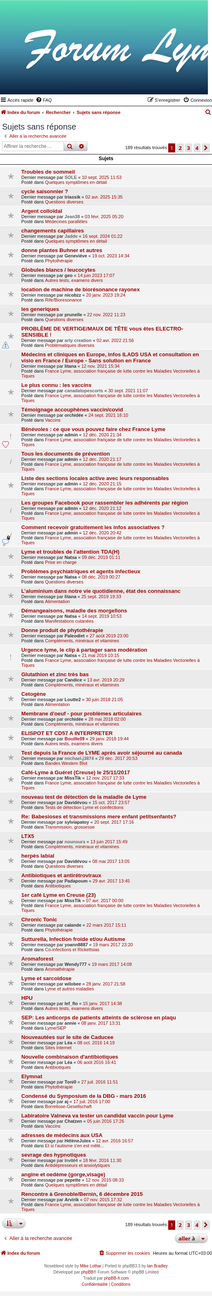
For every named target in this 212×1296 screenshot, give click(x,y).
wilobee (73, 983)
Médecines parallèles (66, 221)
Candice (73, 679)
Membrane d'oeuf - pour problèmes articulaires (81, 714)
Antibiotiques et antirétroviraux (61, 875)
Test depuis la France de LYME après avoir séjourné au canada (101, 753)
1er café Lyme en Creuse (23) (58, 895)
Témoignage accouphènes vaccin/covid (72, 410)
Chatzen (73, 1121)
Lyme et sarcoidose (46, 978)
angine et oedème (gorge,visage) (63, 1174)
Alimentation (57, 601)
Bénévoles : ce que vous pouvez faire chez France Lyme (93, 429)
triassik (73, 196)
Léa (68, 1042)
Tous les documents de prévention (65, 454)
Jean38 (72, 216)
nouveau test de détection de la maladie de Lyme (84, 797)
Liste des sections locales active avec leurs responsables (95, 478)
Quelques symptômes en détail (76, 182)
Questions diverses (64, 201)
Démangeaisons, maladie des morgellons (74, 611)
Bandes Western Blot (66, 763)
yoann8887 (76, 944)
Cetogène (33, 694)
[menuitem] (44, 100)
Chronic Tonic (39, 919)
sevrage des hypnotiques (53, 1155)
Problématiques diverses (69, 345)
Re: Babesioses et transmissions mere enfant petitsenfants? (98, 816)
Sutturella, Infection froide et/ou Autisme (73, 939)
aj (66, 1101)
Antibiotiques (58, 885)
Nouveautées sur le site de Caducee (67, 1037)
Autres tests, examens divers (74, 280)
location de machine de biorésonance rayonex (80, 289)
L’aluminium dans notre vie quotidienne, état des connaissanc (100, 591)
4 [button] (197, 148)
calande (73, 925)
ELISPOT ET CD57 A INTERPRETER (67, 733)
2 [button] (180, 148)
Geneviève (76, 255)
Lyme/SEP (55, 1028)
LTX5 (27, 836)
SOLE (71, 177)
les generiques (40, 309)
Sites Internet (58, 1047)
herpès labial (37, 856)
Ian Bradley (157, 1266)
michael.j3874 (79, 758)
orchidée (74, 415)
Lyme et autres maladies (69, 988)
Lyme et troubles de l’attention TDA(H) (70, 552)
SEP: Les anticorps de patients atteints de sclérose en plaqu (98, 1017)
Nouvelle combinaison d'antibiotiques (69, 1057)
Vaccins (53, 420)
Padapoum (76, 880)
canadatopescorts (84, 390)
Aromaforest (37, 959)
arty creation (78, 340)
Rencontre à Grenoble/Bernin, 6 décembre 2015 (82, 1194)
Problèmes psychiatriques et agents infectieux (80, 571)
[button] (206, 147)
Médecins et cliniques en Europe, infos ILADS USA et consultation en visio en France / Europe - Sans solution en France (110, 357)
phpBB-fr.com (116, 1278)
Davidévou (76, 802)
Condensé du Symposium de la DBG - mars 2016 (83, 1096)
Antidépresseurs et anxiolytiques (77, 1165)
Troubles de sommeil (48, 172)
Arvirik (72, 1199)
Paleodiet (75, 635)
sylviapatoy (77, 822)
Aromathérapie (59, 969)
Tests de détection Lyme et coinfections (84, 807)
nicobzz (73, 295)
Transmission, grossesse (70, 827)
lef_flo (71, 1003)
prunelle (73, 314)
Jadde (71, 236)
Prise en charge (61, 562)
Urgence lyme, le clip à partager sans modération (84, 650)
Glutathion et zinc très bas (55, 674)
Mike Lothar (90, 1266)
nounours (75, 841)
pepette (73, 1180)
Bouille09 (75, 738)
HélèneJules (78, 1140)
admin (71, 434)
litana (71, 366)
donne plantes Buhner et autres (61, 250)
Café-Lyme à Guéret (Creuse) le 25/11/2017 (75, 772)
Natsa (71, 557)
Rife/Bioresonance (63, 299)
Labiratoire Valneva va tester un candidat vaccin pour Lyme (97, 1116)
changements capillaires (52, 231)
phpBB (87, 1272)
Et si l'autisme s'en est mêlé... (74, 1145)
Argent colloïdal (41, 211)
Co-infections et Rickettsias (72, 949)
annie (71, 1023)
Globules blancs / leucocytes (58, 270)
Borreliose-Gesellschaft (68, 1106)
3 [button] (188, 148)
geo (69, 275)
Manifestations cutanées (69, 621)
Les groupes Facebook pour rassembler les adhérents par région (104, 503)
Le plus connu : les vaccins (56, 385)
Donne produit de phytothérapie (62, 630)
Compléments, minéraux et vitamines (82, 640)
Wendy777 (76, 964)
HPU (27, 998)
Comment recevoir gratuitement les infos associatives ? (93, 527)
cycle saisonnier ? (44, 191)
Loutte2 (73, 699)
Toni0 (71, 1081)
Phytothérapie (59, 260)
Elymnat (31, 1076)
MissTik (73, 777)
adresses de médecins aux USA (62, 1135)
